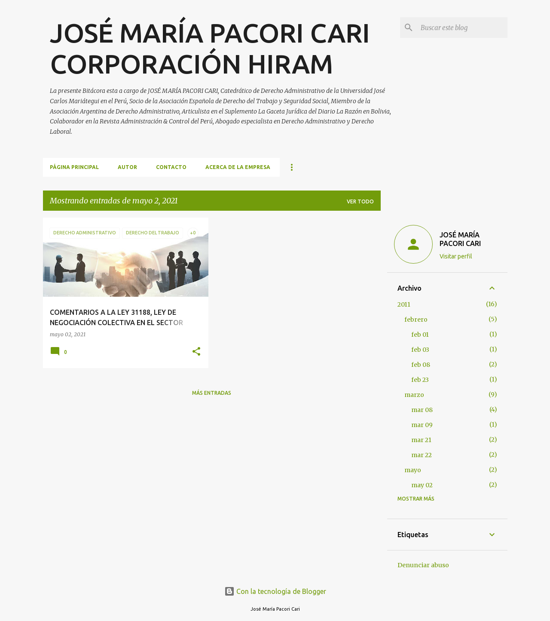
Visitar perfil (456, 256)
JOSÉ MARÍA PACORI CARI (460, 239)
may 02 (422, 485)
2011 (403, 304)
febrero (416, 319)
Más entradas (211, 393)
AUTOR (127, 167)
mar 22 (421, 455)
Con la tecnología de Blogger (275, 591)
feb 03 (420, 350)
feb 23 (420, 380)
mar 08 (422, 410)
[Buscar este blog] (462, 27)
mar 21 (421, 440)
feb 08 (420, 365)
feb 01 (420, 334)
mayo (412, 470)
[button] (196, 352)
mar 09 (422, 425)
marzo (414, 395)
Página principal (74, 167)
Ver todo (360, 201)
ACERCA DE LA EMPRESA (237, 167)
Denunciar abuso (423, 565)
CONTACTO (171, 167)
